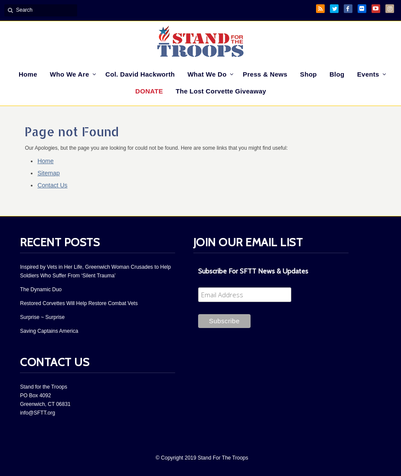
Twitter (334, 8)
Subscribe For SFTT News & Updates (253, 271)
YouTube (376, 8)
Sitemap (48, 173)
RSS (320, 8)
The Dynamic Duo (41, 289)
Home (45, 161)
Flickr (362, 8)
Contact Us (52, 185)
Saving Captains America (49, 331)
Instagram (389, 8)
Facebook (348, 8)
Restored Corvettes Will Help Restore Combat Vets (78, 303)
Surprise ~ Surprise (42, 317)
